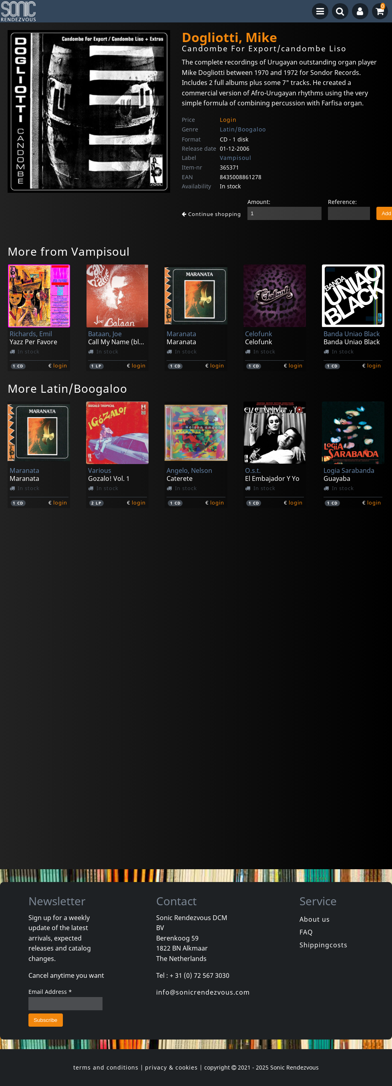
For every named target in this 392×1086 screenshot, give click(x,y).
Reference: (342, 202)
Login (228, 119)
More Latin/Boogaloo (67, 388)
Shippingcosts (324, 945)
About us (315, 919)
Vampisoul (235, 157)
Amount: (258, 202)
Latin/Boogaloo (243, 129)
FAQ (306, 932)
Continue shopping (211, 214)
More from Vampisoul (69, 251)
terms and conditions (106, 1067)
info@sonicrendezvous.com (203, 992)
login (60, 365)
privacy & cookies (171, 1067)
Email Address (50, 991)
